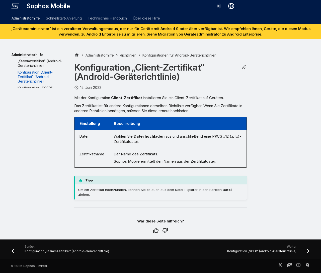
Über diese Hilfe (146, 18)
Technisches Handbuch (107, 18)
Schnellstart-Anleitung (64, 18)
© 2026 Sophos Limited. (29, 266)
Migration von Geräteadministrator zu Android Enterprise (209, 34)
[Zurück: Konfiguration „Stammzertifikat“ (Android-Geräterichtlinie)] (61, 250)
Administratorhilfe (26, 18)
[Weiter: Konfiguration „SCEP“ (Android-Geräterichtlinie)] (267, 250)
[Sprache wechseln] (231, 6)
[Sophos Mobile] (15, 6)
